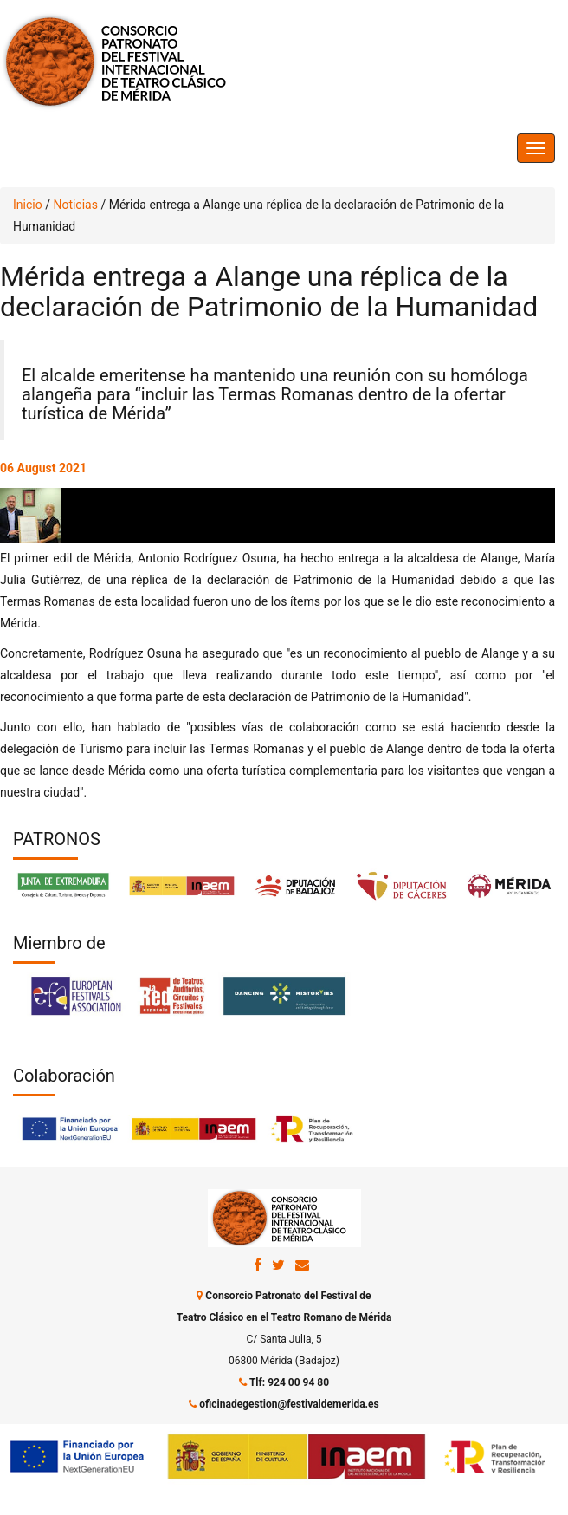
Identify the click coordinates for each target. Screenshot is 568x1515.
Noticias (75, 204)
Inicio (27, 204)
